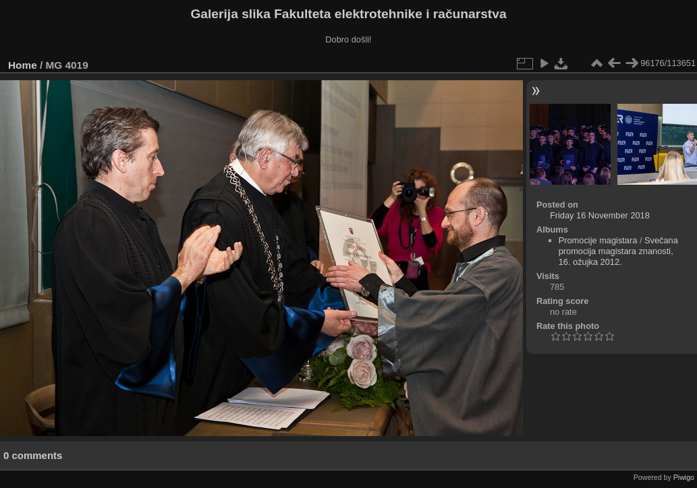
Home (22, 65)
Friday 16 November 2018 (600, 215)
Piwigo (683, 477)
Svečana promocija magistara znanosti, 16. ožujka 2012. (618, 251)
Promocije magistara (598, 240)
